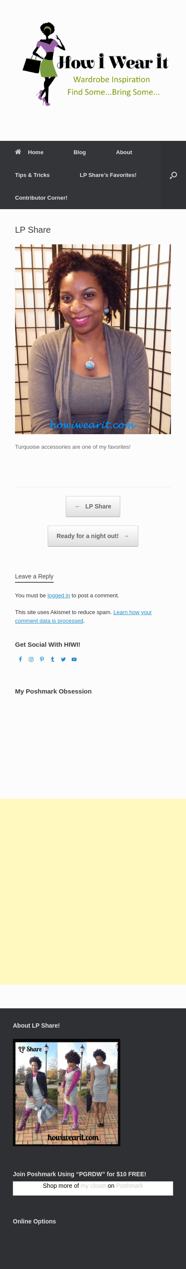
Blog (79, 152)
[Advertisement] (93, 892)
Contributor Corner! (41, 198)
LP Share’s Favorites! (108, 175)
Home (29, 152)
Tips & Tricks (32, 175)
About (124, 152)
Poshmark (129, 1185)
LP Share (93, 506)
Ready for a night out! (93, 536)
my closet (93, 1185)
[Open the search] (173, 175)
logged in (58, 595)
